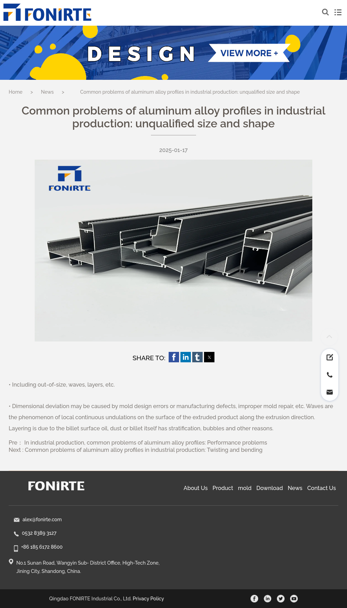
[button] (174, 357)
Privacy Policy (148, 598)
